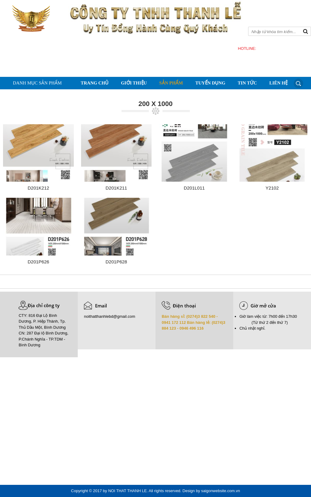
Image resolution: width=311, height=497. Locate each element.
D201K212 (38, 187)
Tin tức (247, 83)
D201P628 (116, 261)
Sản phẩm (171, 83)
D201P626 (38, 261)
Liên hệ (278, 83)
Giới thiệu (134, 83)
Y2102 (272, 187)
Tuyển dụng (210, 83)
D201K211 (116, 187)
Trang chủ (94, 83)
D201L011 (194, 187)
